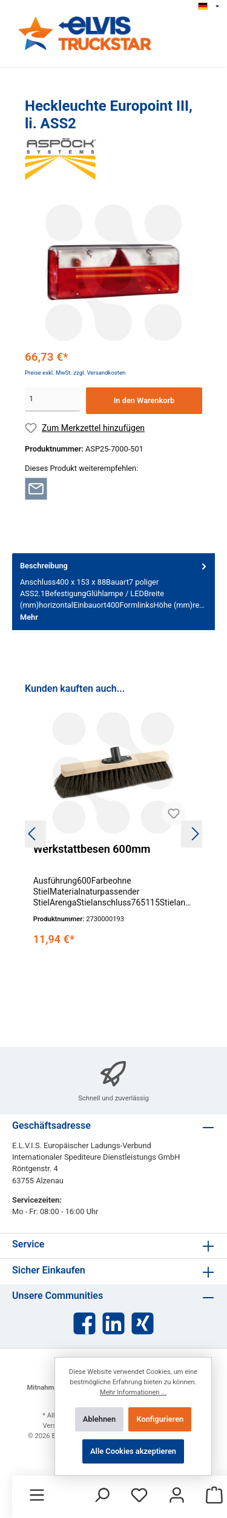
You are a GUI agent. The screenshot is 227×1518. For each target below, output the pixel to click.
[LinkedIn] (113, 1323)
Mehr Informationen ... (133, 1392)
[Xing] (142, 1323)
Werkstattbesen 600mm (92, 849)
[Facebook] (84, 1323)
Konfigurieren (159, 1419)
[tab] (113, 591)
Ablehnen (99, 1419)
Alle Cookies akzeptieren (133, 1451)
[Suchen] (101, 1495)
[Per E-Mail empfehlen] (36, 488)
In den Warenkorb (144, 400)
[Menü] (37, 1495)
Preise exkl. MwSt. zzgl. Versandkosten (75, 372)
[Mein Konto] (176, 1495)
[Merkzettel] (139, 1495)
